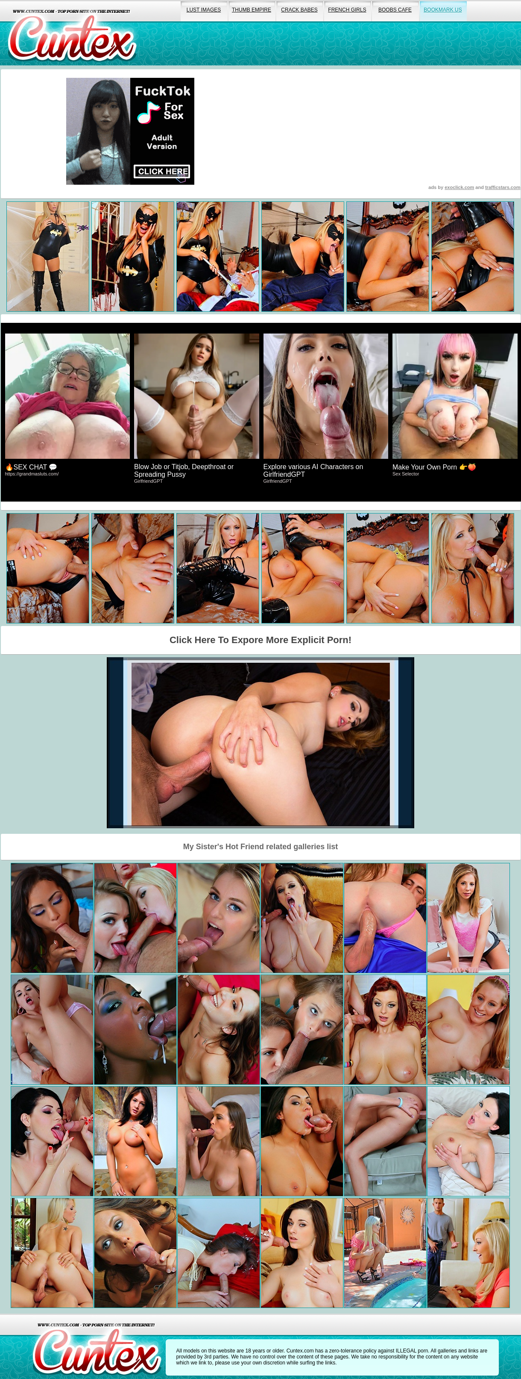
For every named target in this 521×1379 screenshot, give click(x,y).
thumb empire (251, 10)
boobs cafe (395, 10)
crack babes (299, 10)
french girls (347, 10)
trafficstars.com (503, 187)
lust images (204, 10)
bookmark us (443, 10)
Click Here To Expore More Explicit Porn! (260, 640)
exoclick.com (459, 187)
